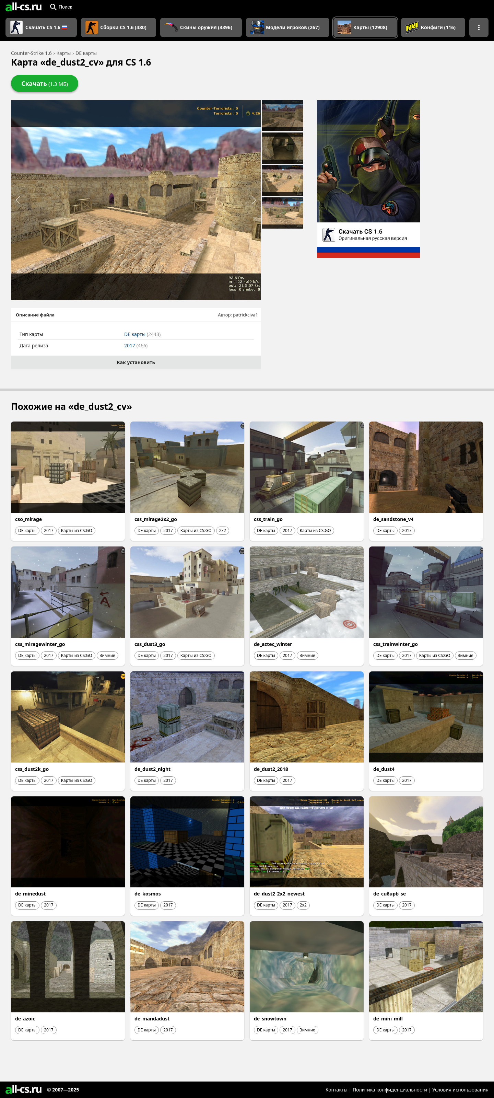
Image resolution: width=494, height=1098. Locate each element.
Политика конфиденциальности (390, 1089)
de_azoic (25, 1018)
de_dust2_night (152, 769)
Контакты (337, 1089)
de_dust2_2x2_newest (279, 893)
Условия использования (460, 1089)
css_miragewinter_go (40, 644)
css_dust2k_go (32, 769)
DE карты (142, 334)
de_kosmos (147, 893)
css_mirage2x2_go (155, 519)
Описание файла (35, 315)
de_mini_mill (388, 1018)
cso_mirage (28, 519)
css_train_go (268, 519)
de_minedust (30, 893)
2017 (136, 345)
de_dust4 (384, 769)
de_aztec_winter (273, 644)
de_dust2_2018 (271, 769)
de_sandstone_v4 (393, 519)
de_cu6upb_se (389, 893)
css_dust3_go (149, 644)
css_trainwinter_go (395, 644)
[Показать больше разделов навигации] (479, 27)
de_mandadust (151, 1018)
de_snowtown (270, 1018)
